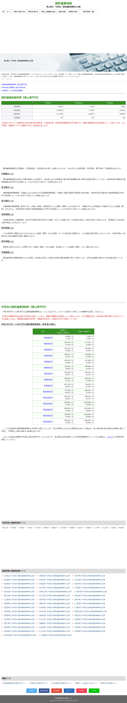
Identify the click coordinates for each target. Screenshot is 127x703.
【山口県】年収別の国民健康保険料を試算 (54, 619)
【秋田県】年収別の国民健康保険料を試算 (54, 580)
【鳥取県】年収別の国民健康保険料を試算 (19, 615)
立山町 (105, 528)
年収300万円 (48, 349)
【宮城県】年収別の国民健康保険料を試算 (19, 580)
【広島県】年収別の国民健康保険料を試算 (19, 619)
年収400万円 (48, 355)
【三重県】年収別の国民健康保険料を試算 (89, 603)
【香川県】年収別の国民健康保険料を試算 (19, 623)
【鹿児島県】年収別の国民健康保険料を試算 (19, 635)
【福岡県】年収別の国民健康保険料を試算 (19, 627)
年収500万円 (48, 361)
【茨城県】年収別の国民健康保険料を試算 (54, 584)
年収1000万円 (48, 391)
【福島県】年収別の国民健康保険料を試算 (19, 584)
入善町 (113, 528)
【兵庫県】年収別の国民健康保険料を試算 (19, 611)
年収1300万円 (48, 409)
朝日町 (121, 528)
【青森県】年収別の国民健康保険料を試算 (54, 576)
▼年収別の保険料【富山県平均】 (13, 87)
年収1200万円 (48, 403)
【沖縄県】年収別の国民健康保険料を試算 (56, 635)
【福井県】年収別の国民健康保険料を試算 (89, 596)
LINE (94, 690)
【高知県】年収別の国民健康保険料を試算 (89, 623)
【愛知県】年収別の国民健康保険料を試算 (54, 603)
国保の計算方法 (33, 11)
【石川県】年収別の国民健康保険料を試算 (54, 596)
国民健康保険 (63, 3)
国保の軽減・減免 (88, 11)
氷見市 (30, 528)
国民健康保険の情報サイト (63, 698)
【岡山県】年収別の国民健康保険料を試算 (89, 615)
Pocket (81, 690)
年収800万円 (48, 379)
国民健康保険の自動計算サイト (14, 683)
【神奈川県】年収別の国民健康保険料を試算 (55, 592)
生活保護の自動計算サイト (62, 683)
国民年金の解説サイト (109, 683)
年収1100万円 (48, 397)
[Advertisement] (63, 34)
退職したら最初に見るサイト (86, 683)
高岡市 (13, 528)
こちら (109, 437)
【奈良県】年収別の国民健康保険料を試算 (54, 611)
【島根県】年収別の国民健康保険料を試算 (54, 615)
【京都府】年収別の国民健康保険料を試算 (54, 607)
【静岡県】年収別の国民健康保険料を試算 (19, 603)
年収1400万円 (48, 415)
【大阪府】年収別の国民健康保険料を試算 (89, 607)
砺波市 (54, 528)
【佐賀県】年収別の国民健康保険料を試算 (54, 627)
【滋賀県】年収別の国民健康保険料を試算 (19, 607)
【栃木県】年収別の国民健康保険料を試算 (89, 584)
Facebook (44, 690)
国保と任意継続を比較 (48, 11)
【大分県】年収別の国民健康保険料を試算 (54, 631)
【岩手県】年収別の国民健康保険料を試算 (89, 576)
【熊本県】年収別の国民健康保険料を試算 (19, 631)
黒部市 (46, 528)
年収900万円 (48, 385)
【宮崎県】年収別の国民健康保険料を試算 (89, 631)
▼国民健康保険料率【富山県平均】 (14, 84)
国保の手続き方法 (19, 11)
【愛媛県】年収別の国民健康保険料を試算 (54, 623)
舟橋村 (88, 528)
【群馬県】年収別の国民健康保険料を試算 (19, 588)
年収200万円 (48, 343)
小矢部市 (63, 528)
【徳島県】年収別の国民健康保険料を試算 (89, 619)
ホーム (9, 11)
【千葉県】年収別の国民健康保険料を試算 (89, 588)
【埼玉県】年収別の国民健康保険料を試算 (54, 588)
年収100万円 (48, 337)
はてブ (69, 690)
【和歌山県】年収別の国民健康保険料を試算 (90, 611)
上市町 (97, 528)
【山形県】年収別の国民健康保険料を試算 (89, 580)
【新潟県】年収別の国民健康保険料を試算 (91, 592)
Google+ (56, 690)
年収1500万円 (48, 421)
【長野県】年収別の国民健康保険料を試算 (54, 599)
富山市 (5, 528)
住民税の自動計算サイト (39, 683)
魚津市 (22, 528)
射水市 (80, 528)
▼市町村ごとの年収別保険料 (12, 91)
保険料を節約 (73, 11)
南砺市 (72, 528)
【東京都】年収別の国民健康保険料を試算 (19, 592)
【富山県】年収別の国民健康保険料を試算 (19, 596)
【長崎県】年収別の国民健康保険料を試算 (89, 627)
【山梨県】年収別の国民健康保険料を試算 (19, 599)
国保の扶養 (62, 11)
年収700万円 (48, 373)
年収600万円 (48, 367)
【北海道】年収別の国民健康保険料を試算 (19, 576)
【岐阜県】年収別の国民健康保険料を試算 (89, 599)
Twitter (31, 690)
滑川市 (38, 528)
